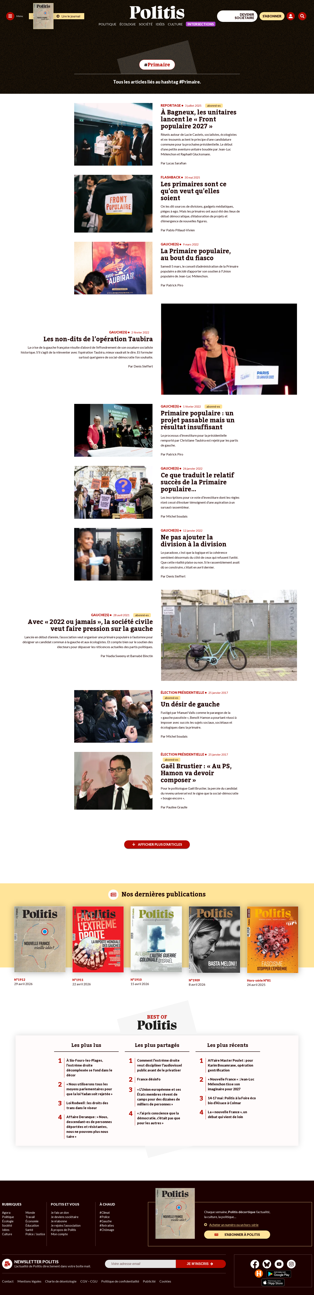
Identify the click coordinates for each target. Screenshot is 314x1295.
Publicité (150, 1281)
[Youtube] (279, 1264)
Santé (29, 1229)
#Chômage (107, 1229)
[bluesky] (266, 1264)
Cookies (167, 1281)
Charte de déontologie (61, 1281)
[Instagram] (292, 1264)
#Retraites (106, 1225)
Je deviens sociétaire (64, 1216)
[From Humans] (259, 1273)
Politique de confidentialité (121, 1281)
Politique (107, 24)
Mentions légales (30, 1281)
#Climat (104, 1212)
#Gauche (105, 1221)
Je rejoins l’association (65, 1225)
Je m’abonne (59, 1221)
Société (145, 24)
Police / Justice (35, 1233)
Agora (6, 1212)
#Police (104, 1216)
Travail (29, 1216)
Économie (31, 1221)
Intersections (201, 24)
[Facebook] (253, 1264)
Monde (29, 1212)
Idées (160, 24)
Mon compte (59, 1233)
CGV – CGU (89, 1281)
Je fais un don (59, 1212)
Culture (175, 24)
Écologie (127, 24)
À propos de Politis (63, 1229)
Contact (8, 1281)
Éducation (31, 1225)
